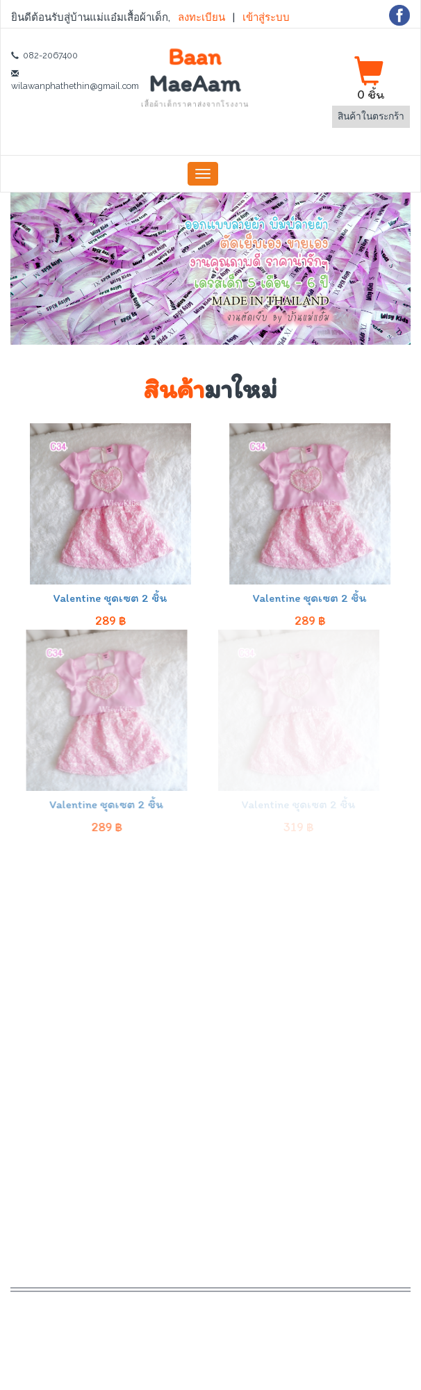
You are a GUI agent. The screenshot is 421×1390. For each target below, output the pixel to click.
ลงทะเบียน (202, 17)
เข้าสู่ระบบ (265, 17)
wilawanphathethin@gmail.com (75, 86)
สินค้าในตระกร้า (371, 116)
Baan (195, 76)
